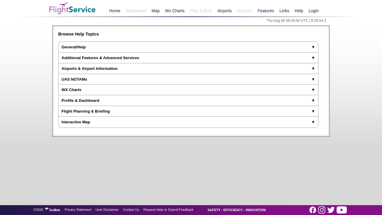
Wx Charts (174, 10)
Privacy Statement (78, 209)
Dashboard (136, 10)
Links (284, 10)
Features (266, 10)
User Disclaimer (107, 209)
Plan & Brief (201, 10)
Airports (224, 10)
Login (314, 10)
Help (299, 10)
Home (114, 10)
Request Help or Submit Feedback (168, 209)
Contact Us (131, 209)
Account (244, 10)
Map (156, 10)
